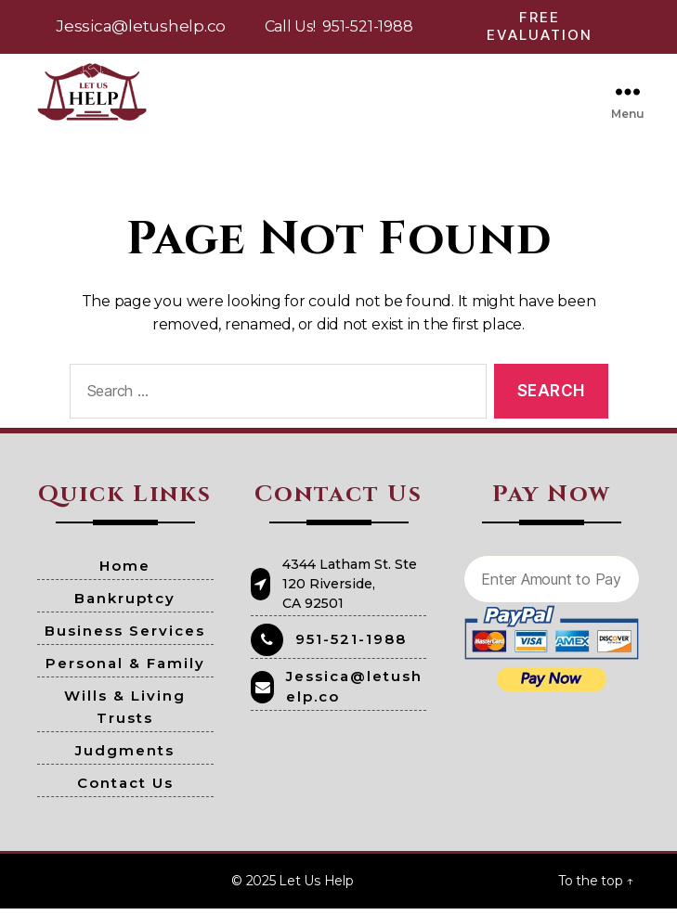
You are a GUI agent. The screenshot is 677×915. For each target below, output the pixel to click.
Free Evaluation (539, 26)
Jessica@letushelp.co (141, 26)
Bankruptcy (125, 604)
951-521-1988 (367, 26)
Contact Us (125, 789)
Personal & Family (125, 669)
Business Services (125, 637)
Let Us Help (316, 887)
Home (124, 572)
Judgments (125, 757)
